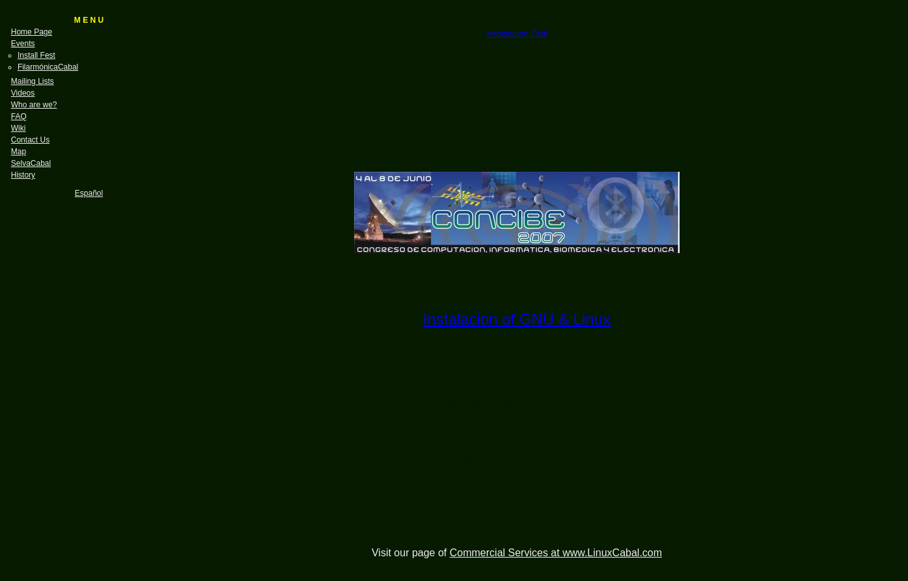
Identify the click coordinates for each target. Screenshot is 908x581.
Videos (22, 93)
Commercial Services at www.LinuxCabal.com (556, 552)
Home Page (31, 31)
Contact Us (30, 139)
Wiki (18, 128)
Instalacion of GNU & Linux (517, 319)
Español (89, 193)
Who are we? (34, 104)
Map (18, 151)
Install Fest (36, 55)
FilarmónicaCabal (48, 67)
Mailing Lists (32, 81)
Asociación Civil (516, 33)
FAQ (19, 116)
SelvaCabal (31, 163)
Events (23, 43)
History (23, 175)
